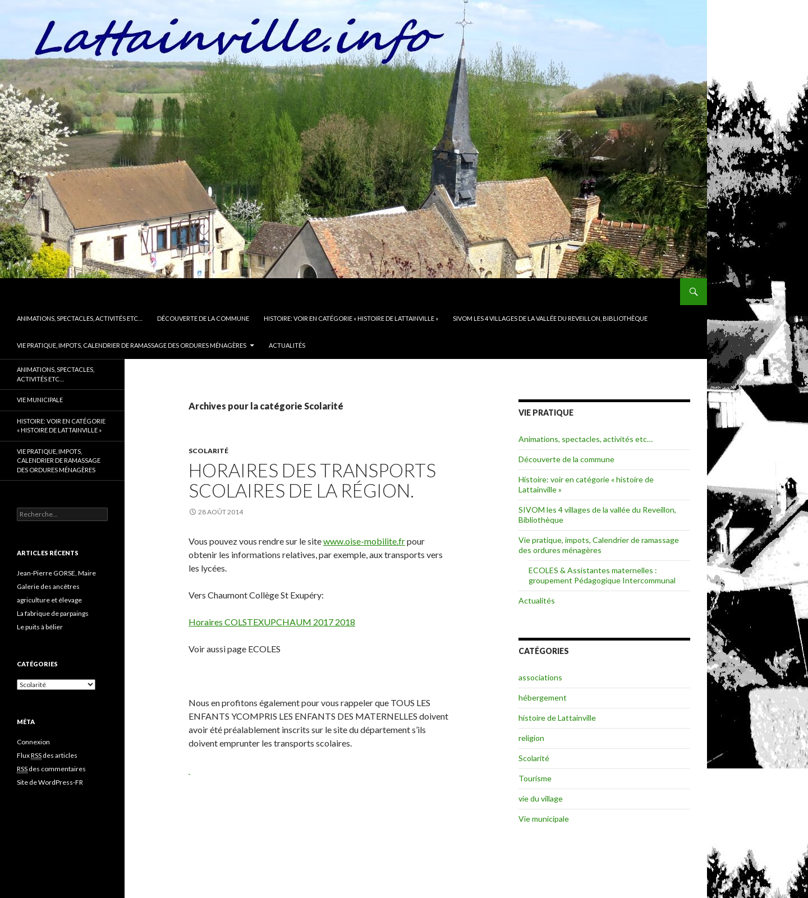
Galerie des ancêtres (48, 586)
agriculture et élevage (49, 600)
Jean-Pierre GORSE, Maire (56, 573)
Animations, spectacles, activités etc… (80, 318)
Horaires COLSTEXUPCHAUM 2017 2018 (272, 621)
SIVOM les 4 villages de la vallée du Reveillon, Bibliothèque (550, 318)
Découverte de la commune (203, 318)
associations (540, 677)
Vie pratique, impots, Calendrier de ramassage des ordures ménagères (131, 345)
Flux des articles (47, 755)
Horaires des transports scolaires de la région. (312, 480)
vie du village (540, 798)
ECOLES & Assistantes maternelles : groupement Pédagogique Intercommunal (602, 575)
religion (531, 738)
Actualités (287, 345)
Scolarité (208, 450)
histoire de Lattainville (557, 717)
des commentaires (51, 769)
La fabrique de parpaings (53, 613)
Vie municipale (543, 818)
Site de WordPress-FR (50, 782)
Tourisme (535, 778)
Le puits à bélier (40, 627)
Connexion (33, 742)
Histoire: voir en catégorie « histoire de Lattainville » (351, 318)
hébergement (542, 697)
